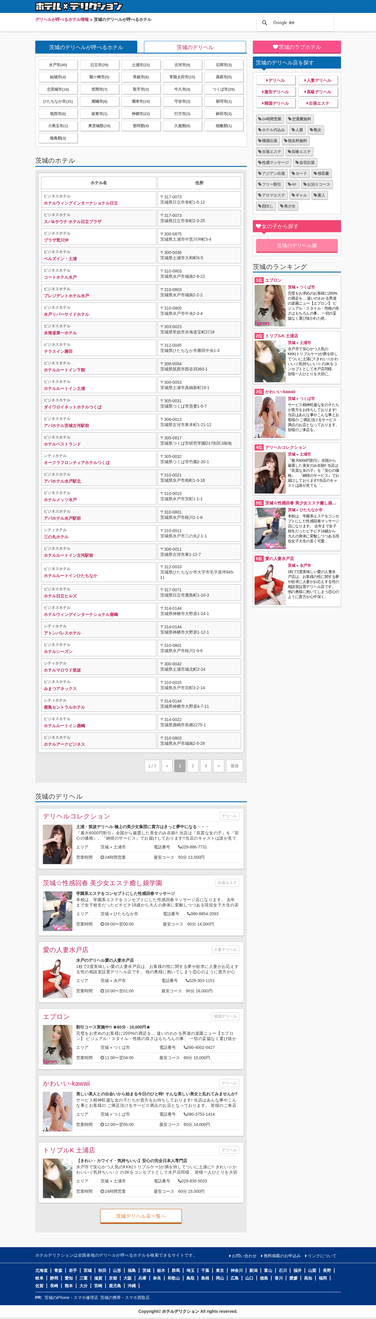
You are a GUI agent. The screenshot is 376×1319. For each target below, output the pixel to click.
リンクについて (322, 1255)
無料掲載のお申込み (282, 1255)
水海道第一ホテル (60, 332)
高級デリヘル (319, 91)
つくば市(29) (224, 89)
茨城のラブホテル (300, 47)
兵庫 (142, 1278)
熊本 (69, 1285)
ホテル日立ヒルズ (60, 596)
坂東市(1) (99, 114)
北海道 (41, 1270)
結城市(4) (58, 77)
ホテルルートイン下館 (64, 370)
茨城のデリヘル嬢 (297, 245)
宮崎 (98, 1285)
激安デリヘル (276, 91)
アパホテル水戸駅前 (62, 518)
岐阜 (39, 1278)
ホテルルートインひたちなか (70, 575)
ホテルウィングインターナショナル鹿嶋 (81, 614)
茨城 (105, 847)
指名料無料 (297, 141)
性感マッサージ (275, 162)
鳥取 (190, 1278)
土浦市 (119, 847)
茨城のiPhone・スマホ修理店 (71, 1297)
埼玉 (190, 1270)
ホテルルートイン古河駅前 (68, 555)
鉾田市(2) (224, 114)
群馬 (176, 1270)
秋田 (102, 1270)
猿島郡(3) (58, 138)
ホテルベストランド (62, 444)
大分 (83, 1285)
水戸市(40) (58, 65)
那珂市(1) (224, 101)
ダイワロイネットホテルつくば (72, 407)
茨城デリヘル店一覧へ (141, 1216)
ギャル (301, 195)
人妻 (299, 130)
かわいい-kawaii (66, 1083)
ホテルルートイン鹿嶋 (64, 725)
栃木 (161, 1270)
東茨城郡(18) (99, 126)
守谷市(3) (182, 101)
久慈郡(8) (182, 126)
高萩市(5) (224, 77)
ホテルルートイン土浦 (64, 388)
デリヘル (229, 816)
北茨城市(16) (58, 89)
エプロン (56, 1016)
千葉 (205, 1270)
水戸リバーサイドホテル (66, 314)
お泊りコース (318, 184)
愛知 (69, 1278)
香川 (279, 1278)
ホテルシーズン (58, 651)
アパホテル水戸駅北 (62, 481)
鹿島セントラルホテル (64, 707)
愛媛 (293, 1278)
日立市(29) (99, 65)
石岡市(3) (224, 65)
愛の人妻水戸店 (65, 949)
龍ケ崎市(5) (99, 77)
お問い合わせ (244, 1255)
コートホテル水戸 (60, 277)
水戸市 (119, 980)
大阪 (127, 1278)
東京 (220, 1270)
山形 (117, 1270)
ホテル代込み (273, 130)
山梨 (312, 1270)
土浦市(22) (141, 65)
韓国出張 (269, 141)
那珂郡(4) (141, 126)
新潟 (253, 1270)
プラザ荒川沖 (56, 240)
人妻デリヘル (225, 949)
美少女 (289, 206)
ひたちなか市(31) (58, 101)
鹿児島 (115, 1285)
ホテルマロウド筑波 (62, 670)
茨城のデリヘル (195, 47)
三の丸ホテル (56, 536)
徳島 (264, 1278)
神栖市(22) (141, 114)
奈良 (157, 1278)
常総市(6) (141, 77)
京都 (113, 1278)
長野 (327, 1270)
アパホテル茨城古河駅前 (66, 425)
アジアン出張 (273, 173)
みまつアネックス (60, 688)
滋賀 (98, 1278)
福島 (132, 1270)
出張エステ (227, 883)
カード (301, 173)
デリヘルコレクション (77, 816)
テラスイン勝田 (58, 351)
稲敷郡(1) (224, 126)
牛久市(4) (182, 89)
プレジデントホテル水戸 (66, 295)
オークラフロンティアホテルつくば (77, 462)
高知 (308, 1278)
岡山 (220, 1278)
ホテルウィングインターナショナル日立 (81, 203)
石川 (283, 1270)
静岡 (54, 1278)
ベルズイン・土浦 (60, 258)
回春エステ (301, 151)
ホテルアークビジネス (64, 744)
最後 (234, 765)
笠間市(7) (99, 89)
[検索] (294, 22)
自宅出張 (307, 162)
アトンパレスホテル (62, 633)
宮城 (87, 1270)
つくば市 (121, 1047)
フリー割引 (271, 184)
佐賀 (39, 1285)
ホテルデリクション (180, 1311)
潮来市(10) (141, 101)
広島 (234, 1278)
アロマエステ (273, 195)
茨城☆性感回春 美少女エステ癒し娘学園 (102, 883)
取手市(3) (141, 89)
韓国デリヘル (225, 1016)
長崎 (54, 1285)
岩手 (73, 1270)
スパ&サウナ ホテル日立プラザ (72, 221)
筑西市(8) (58, 114)
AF (294, 184)
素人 (321, 195)
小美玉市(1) (58, 126)
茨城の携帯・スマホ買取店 (125, 1297)
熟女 (317, 130)
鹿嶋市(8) (99, 101)
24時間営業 (271, 119)
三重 (83, 1278)
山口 (249, 1278)
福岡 (323, 1278)
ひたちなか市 (125, 913)
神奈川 (236, 1270)
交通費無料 (301, 119)
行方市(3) (182, 114)
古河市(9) (182, 65)
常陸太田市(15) (182, 77)
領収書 (323, 173)
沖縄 (132, 1285)
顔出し (267, 206)
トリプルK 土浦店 (69, 1150)
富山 (268, 1270)
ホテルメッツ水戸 (60, 499)
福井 (297, 1270)
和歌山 (174, 1278)
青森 (58, 1270)
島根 (205, 1278)
